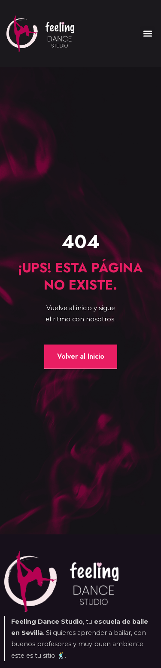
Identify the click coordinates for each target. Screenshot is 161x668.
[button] (147, 33)
